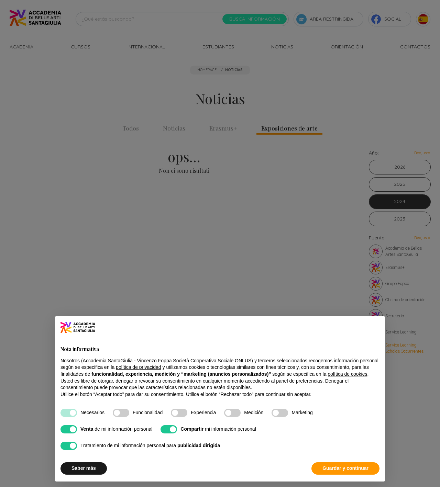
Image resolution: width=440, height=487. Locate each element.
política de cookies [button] (347, 374)
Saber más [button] (84, 468)
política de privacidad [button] (138, 367)
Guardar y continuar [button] (345, 468)
